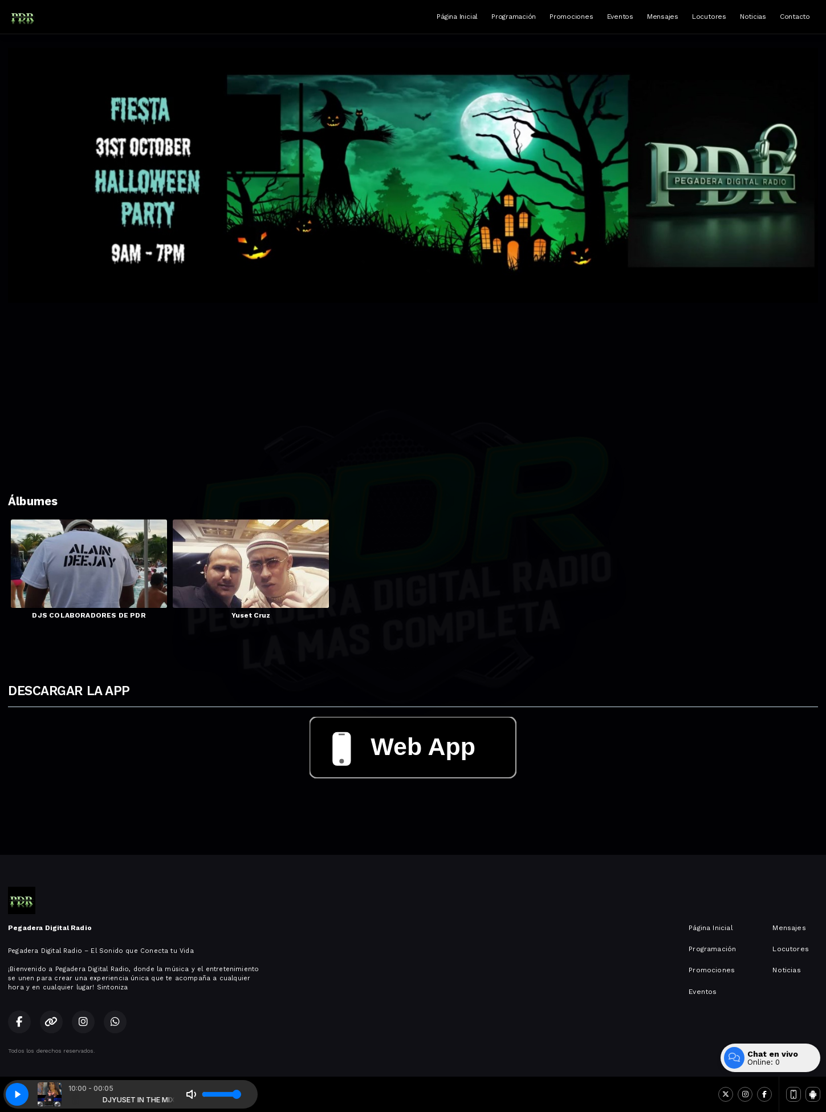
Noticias (753, 17)
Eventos (620, 17)
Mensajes (662, 17)
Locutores (709, 17)
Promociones (571, 17)
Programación (513, 17)
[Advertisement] (413, 388)
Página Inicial (457, 17)
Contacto (795, 17)
